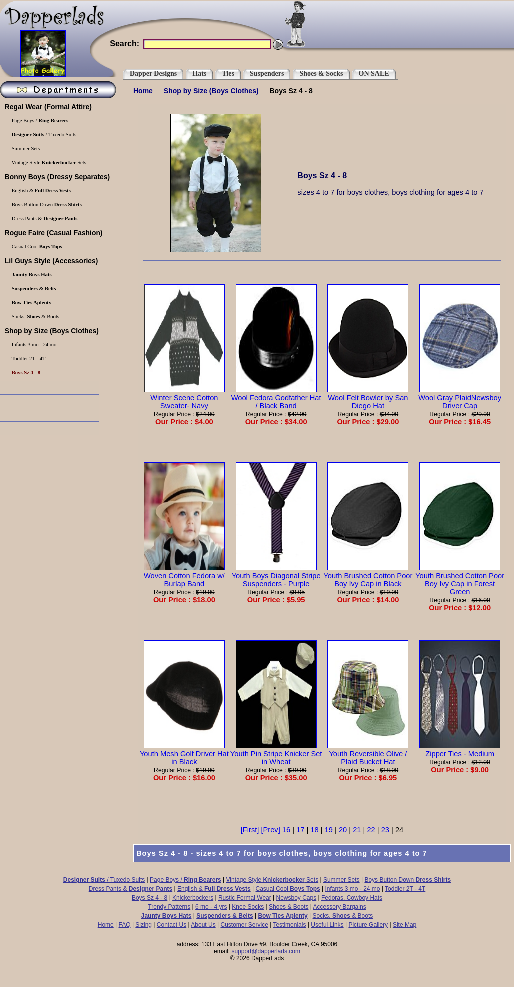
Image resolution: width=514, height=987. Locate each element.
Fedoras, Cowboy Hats (351, 897)
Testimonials (289, 924)
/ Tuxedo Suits (104, 879)
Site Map (404, 924)
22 (371, 830)
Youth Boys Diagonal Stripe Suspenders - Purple (276, 576)
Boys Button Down (407, 879)
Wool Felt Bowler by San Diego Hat (367, 398)
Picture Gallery (368, 924)
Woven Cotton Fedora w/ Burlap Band (184, 576)
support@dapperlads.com (265, 951)
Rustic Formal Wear (244, 897)
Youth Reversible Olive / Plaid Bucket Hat (367, 754)
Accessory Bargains (339, 906)
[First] (250, 830)
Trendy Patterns (169, 906)
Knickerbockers (192, 897)
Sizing (143, 924)
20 (343, 830)
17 (300, 830)
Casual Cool (288, 888)
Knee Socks (248, 906)
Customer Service (244, 924)
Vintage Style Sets (272, 879)
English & (214, 888)
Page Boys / (185, 879)
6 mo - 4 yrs (211, 906)
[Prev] (270, 830)
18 (314, 830)
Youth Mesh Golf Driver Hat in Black (184, 754)
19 (329, 830)
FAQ (125, 924)
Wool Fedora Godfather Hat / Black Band (276, 398)
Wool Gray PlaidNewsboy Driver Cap (459, 398)
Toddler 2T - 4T (405, 888)
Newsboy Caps (296, 897)
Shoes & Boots (288, 906)
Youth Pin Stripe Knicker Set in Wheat (276, 754)
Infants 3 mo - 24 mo (352, 888)
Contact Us (171, 924)
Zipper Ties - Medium (459, 750)
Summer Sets (341, 879)
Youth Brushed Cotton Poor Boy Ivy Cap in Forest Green (459, 580)
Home (143, 91)
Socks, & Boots (343, 915)
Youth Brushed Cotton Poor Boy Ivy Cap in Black (367, 576)
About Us (203, 924)
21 (357, 830)
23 (385, 830)
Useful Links (327, 924)
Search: (124, 43)
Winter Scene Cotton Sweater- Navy (184, 398)
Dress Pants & (130, 888)
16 (286, 830)
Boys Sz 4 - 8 (149, 897)
